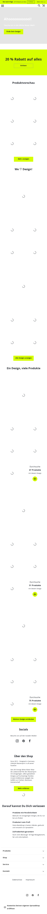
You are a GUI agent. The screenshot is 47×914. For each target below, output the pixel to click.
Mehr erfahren (23, 788)
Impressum (30, 879)
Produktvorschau (23, 83)
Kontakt (23, 871)
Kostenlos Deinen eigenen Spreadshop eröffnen (22, 907)
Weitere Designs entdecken (23, 719)
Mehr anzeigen (23, 159)
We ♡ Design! (23, 169)
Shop (23, 857)
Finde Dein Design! (13, 31)
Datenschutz (17, 879)
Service (23, 864)
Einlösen (30, 2)
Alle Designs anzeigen (23, 358)
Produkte (23, 851)
